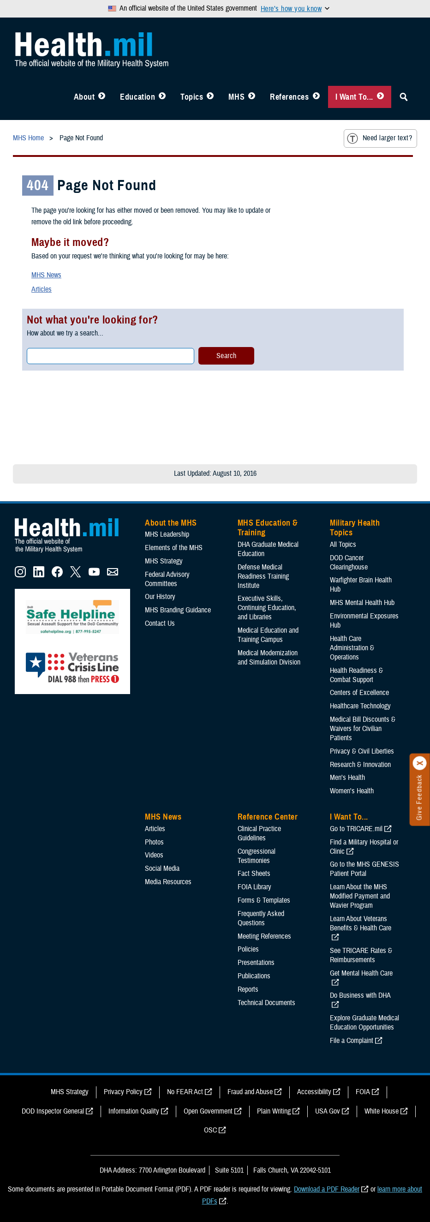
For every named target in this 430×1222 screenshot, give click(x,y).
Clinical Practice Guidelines (259, 833)
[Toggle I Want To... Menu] (380, 97)
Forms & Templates (264, 900)
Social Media (162, 868)
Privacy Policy (123, 1091)
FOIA (363, 1091)
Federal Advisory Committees (167, 579)
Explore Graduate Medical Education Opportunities (364, 1022)
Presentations (256, 962)
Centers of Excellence (359, 692)
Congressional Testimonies (256, 856)
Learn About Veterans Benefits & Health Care (360, 923)
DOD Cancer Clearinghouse (349, 562)
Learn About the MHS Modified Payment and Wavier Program (360, 896)
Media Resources (168, 882)
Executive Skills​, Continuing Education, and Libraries (267, 608)
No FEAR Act (185, 1091)
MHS (236, 97)
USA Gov (327, 1111)
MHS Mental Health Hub (362, 602)
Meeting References (264, 936)
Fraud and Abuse (250, 1091)
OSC (210, 1130)
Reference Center (268, 817)
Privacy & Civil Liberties (362, 751)
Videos (154, 855)
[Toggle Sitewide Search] (404, 97)
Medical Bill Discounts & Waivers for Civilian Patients (362, 729)
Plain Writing (274, 1111)
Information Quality (133, 1111)
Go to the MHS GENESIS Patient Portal (364, 869)
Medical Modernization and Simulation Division (269, 657)
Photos (154, 842)
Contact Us (160, 623)
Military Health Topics (355, 528)
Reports (248, 989)
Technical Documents (266, 1002)
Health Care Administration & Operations (352, 648)
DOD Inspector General (53, 1111)
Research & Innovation (360, 764)
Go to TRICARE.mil (356, 828)
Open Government (208, 1111)
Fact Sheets (254, 873)
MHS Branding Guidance (178, 610)
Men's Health (347, 777)
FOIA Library (254, 887)
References (289, 97)
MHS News (46, 275)
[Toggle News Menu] (251, 97)
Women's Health (352, 791)
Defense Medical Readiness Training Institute (263, 576)
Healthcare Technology (360, 706)
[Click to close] (420, 763)
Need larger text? (379, 138)
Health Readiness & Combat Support (356, 675)
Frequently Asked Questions (261, 918)
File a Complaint (351, 1040)
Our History (160, 596)
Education (137, 97)
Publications (254, 976)
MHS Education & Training (268, 528)
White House (381, 1111)
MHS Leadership (167, 534)
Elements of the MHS (174, 547)
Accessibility (314, 1091)
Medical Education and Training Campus (268, 635)
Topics (191, 97)
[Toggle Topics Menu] (210, 97)
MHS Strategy (164, 561)
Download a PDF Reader (326, 1189)
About (84, 97)
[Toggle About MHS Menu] (101, 97)
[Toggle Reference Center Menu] (316, 97)
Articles (41, 289)
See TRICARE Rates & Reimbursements (361, 955)
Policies (248, 949)
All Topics (343, 544)
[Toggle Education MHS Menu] (162, 97)
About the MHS (171, 523)
